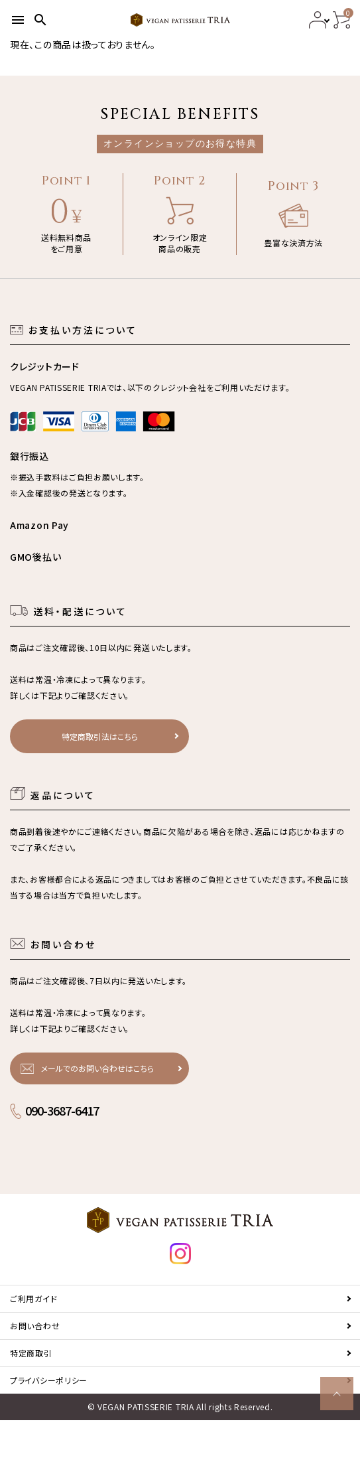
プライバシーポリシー (49, 1380)
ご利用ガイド (33, 1298)
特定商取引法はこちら (100, 736)
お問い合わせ (35, 1325)
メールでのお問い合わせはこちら (97, 1068)
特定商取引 (31, 1352)
